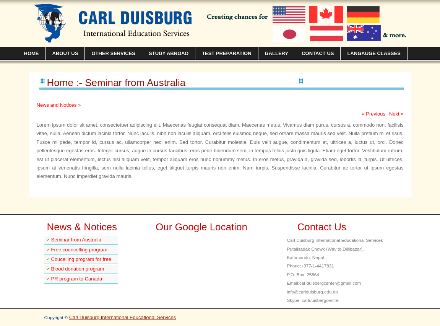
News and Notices (57, 105)
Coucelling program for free (81, 259)
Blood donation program (77, 269)
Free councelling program (79, 250)
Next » (396, 114)
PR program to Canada (76, 279)
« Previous (373, 114)
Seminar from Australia (76, 240)
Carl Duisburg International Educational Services (122, 317)
